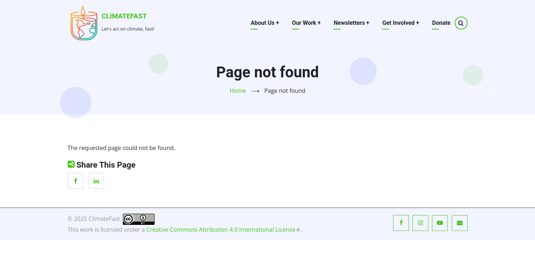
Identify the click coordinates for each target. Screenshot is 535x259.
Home (237, 91)
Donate (441, 22)
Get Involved (400, 22)
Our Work (306, 22)
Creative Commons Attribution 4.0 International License (223, 229)
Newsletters (351, 22)
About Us (265, 22)
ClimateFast (124, 16)
